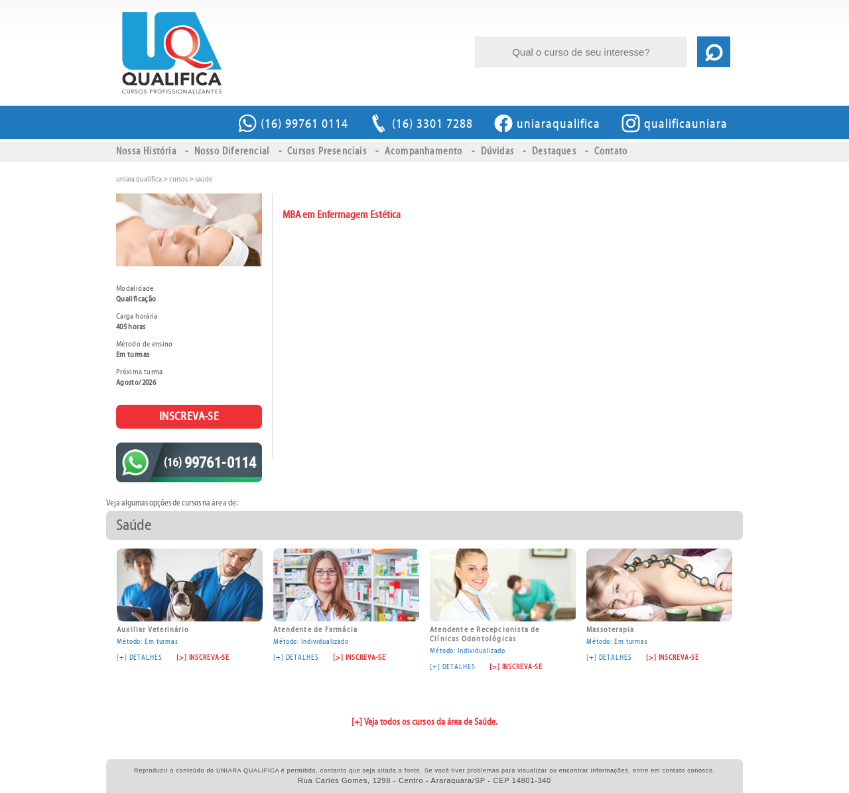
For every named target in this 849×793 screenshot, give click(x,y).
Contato (610, 151)
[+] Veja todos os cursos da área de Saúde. (424, 722)
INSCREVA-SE (189, 416)
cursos (178, 179)
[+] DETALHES (140, 657)
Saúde (203, 179)
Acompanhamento (424, 151)
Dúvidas (497, 151)
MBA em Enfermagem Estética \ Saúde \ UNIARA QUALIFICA (171, 53)
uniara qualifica (139, 179)
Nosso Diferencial (231, 151)
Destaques (554, 151)
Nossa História (146, 151)
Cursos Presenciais (327, 151)
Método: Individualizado (346, 597)
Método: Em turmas (190, 597)
